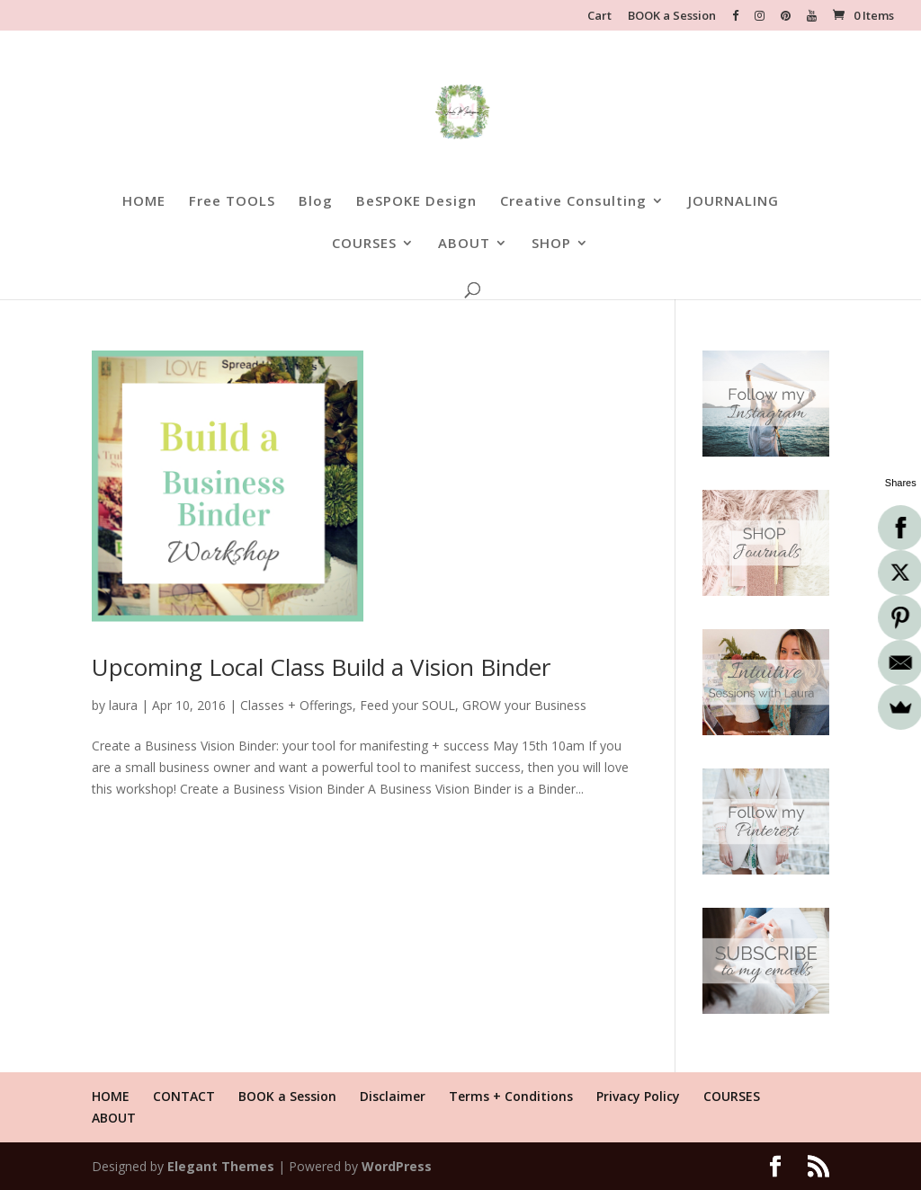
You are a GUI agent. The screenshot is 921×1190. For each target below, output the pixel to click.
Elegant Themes (220, 1166)
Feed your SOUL (407, 705)
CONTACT (184, 1096)
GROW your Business (524, 705)
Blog (316, 201)
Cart (599, 16)
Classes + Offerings (296, 705)
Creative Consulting (573, 201)
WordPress (397, 1166)
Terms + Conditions (511, 1096)
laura (123, 705)
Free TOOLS (232, 201)
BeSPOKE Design (416, 201)
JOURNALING (733, 201)
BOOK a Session (672, 16)
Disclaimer (392, 1096)
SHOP (551, 244)
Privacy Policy (638, 1096)
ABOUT (464, 244)
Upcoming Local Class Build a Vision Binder (321, 667)
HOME (143, 201)
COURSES (364, 244)
